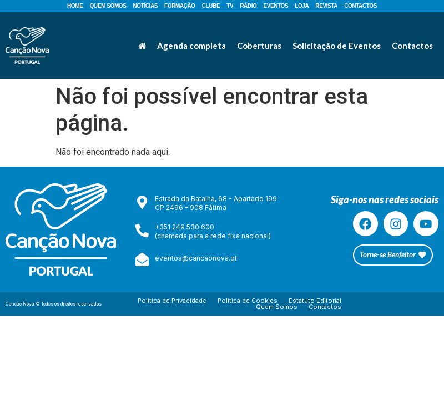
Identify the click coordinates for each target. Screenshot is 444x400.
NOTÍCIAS (145, 6)
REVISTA (326, 6)
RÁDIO (248, 6)
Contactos (412, 46)
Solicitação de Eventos (336, 46)
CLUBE (211, 6)
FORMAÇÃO (179, 6)
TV (229, 6)
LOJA (302, 6)
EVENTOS (275, 6)
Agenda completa (191, 46)
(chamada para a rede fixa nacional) (213, 236)
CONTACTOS (360, 6)
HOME (75, 6)
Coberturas (259, 46)
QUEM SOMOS (107, 6)
